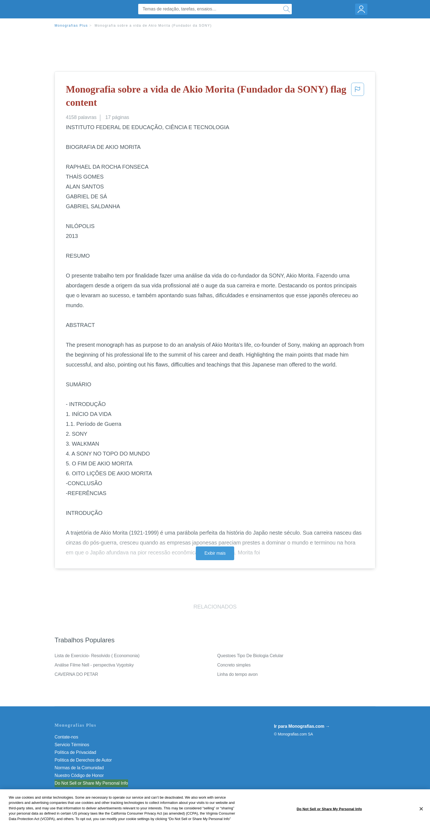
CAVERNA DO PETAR (76, 674)
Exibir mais (214, 553)
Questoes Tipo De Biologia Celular (250, 655)
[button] (357, 97)
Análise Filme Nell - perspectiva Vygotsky (94, 665)
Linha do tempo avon (237, 674)
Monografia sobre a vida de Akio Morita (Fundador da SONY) (153, 25)
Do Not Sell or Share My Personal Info (91, 783)
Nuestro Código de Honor (79, 775)
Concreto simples (234, 665)
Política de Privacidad (75, 752)
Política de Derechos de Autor (83, 760)
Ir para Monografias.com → (302, 726)
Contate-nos (66, 737)
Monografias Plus (71, 25)
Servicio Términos (72, 744)
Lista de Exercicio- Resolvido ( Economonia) (97, 655)
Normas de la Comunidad (79, 767)
